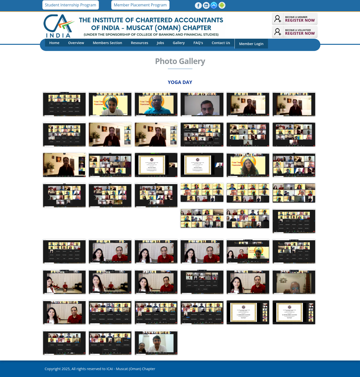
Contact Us (208, 44)
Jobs (152, 44)
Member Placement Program (140, 5)
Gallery (169, 44)
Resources (133, 44)
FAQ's (187, 44)
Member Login (236, 44)
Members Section (103, 44)
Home (53, 44)
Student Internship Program (70, 5)
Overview (73, 44)
